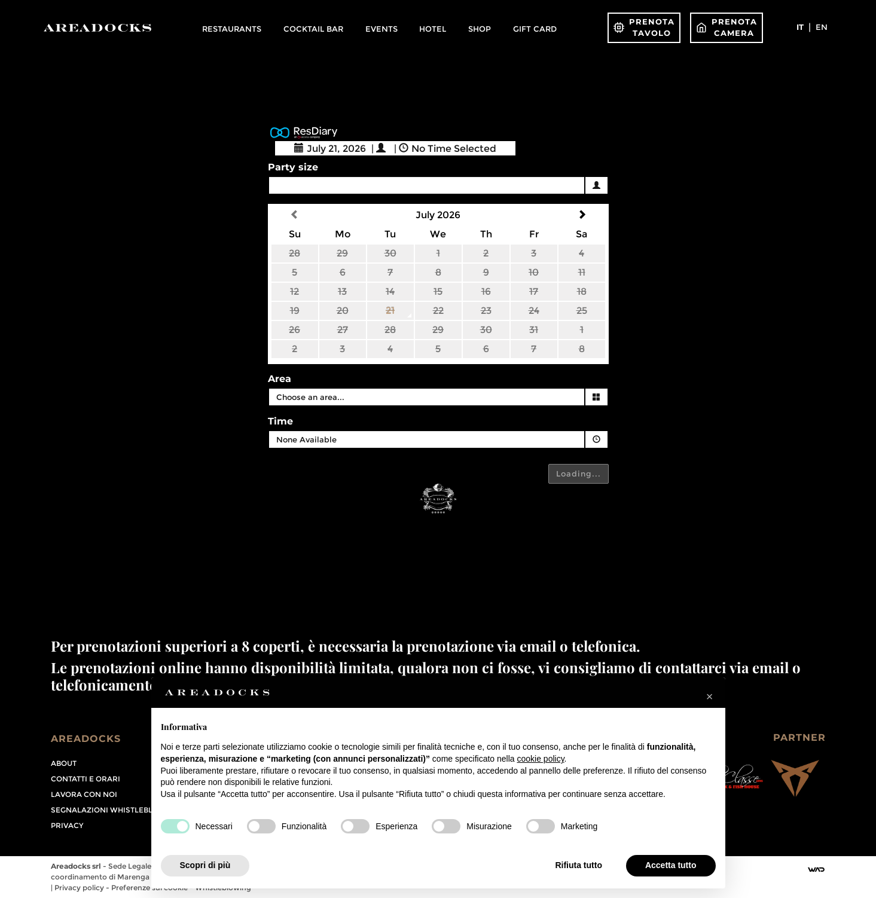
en (822, 27)
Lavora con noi (84, 794)
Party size (293, 167)
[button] (709, 696)
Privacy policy (80, 887)
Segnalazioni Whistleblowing (115, 809)
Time (280, 421)
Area (279, 378)
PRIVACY (67, 825)
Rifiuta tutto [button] (578, 865)
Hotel (432, 28)
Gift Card (535, 28)
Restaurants (231, 28)
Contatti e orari (85, 778)
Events (381, 28)
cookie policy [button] (540, 758)
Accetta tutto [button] (671, 865)
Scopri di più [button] (205, 865)
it (800, 27)
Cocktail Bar (313, 28)
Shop (479, 28)
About (64, 763)
